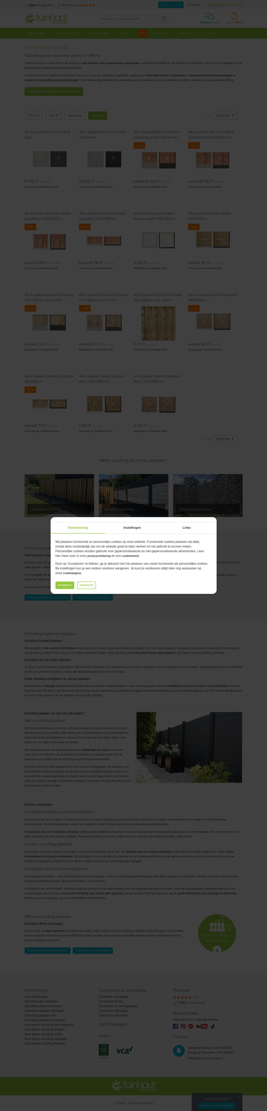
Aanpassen (92, 585)
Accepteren (67, 585)
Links (187, 527)
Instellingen (132, 527)
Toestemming (78, 527)
